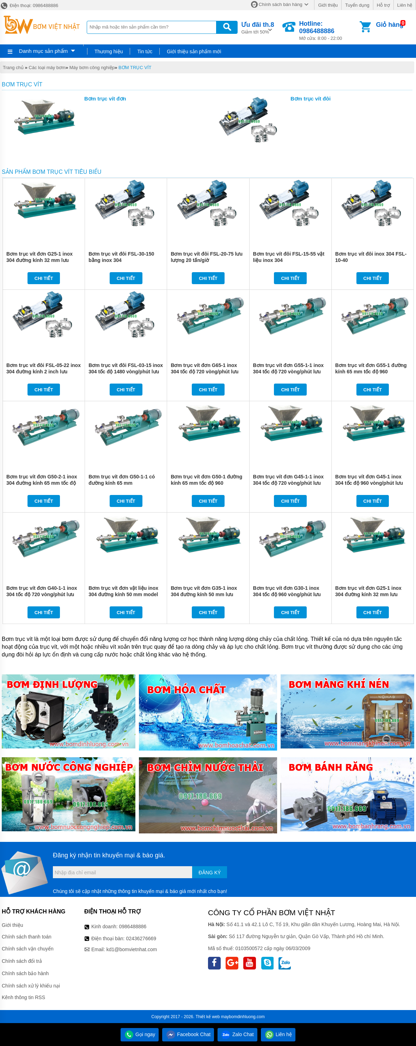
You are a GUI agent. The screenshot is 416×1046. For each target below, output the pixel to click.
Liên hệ (404, 5)
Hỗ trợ (383, 5)
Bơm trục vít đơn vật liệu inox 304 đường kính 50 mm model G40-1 (123, 594)
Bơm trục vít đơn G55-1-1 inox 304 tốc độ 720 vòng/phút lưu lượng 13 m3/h (288, 371)
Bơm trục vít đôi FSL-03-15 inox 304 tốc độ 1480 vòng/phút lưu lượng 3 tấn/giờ (125, 371)
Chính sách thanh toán (26, 937)
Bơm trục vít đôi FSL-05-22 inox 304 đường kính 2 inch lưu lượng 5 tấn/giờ (43, 371)
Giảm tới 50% (257, 27)
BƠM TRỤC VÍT (134, 67)
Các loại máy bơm (47, 67)
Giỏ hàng (389, 24)
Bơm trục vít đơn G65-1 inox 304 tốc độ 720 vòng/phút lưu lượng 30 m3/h (204, 371)
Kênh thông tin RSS (23, 997)
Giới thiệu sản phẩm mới (194, 51)
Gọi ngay (139, 1034)
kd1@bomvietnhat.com (131, 949)
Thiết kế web (208, 1016)
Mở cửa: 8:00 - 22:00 (328, 30)
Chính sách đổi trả (22, 961)
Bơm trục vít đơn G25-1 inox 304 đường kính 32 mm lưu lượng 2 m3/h (39, 260)
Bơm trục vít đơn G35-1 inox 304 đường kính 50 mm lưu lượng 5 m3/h (204, 594)
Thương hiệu (108, 51)
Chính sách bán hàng (280, 4)
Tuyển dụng (357, 5)
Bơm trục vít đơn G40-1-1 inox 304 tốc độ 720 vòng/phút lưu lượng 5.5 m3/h (41, 594)
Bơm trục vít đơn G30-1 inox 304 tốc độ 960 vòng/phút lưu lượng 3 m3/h (287, 594)
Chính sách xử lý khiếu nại (31, 986)
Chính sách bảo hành (25, 973)
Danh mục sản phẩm (43, 51)
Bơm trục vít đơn (105, 99)
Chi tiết (44, 278)
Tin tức (144, 51)
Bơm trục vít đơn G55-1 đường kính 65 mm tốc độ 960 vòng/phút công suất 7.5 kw (371, 371)
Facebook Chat (188, 1034)
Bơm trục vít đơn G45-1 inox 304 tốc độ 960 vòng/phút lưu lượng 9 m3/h (369, 483)
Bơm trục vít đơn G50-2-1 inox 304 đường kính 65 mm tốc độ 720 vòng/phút (41, 483)
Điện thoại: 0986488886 (29, 5)
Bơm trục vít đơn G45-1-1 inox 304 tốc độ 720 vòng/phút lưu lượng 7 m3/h (288, 483)
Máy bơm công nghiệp (92, 67)
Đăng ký (209, 872)
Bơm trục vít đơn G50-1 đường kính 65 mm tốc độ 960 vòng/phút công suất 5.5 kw (206, 483)
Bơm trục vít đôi (310, 99)
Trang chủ (13, 67)
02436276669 (141, 938)
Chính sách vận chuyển (28, 949)
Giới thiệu (327, 5)
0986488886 (133, 926)
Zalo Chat (237, 1034)
